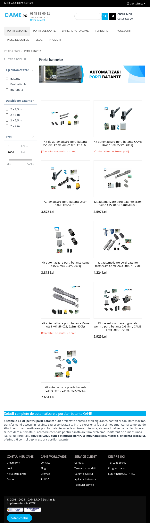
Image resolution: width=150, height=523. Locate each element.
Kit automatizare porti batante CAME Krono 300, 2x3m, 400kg (118, 143)
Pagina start (12, 51)
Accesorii (124, 30)
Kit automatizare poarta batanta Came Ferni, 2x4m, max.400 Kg (66, 389)
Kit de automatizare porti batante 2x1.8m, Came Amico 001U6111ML (65, 143)
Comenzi (12, 479)
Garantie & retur (83, 473)
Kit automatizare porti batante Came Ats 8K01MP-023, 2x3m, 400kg (65, 325)
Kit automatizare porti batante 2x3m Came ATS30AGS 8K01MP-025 (118, 203)
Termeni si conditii (85, 468)
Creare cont (13, 462)
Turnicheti (102, 30)
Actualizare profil (16, 473)
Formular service (84, 484)
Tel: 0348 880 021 (13, 3)
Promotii (55, 39)
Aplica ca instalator (85, 479)
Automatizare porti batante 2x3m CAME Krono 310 (65, 203)
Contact (28, 3)
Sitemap (45, 473)
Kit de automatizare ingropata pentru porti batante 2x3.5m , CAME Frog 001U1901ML (117, 327)
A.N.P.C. (45, 479)
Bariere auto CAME (75, 30)
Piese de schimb (18, 39)
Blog (39, 39)
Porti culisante (44, 30)
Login (10, 468)
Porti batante (17, 30)
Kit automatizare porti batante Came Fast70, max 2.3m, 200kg (65, 264)
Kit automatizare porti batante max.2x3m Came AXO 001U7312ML (117, 264)
